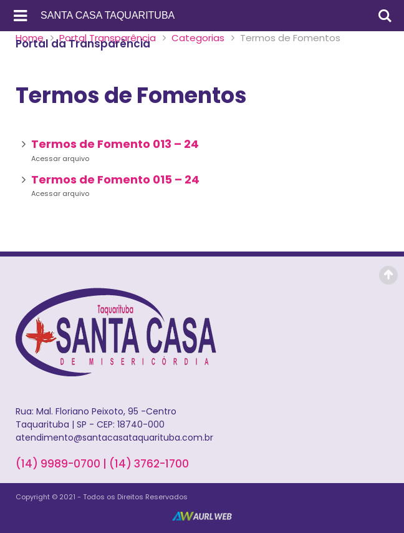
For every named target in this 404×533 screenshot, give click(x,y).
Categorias (197, 37)
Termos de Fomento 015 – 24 (115, 179)
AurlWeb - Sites (202, 516)
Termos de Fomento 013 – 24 (115, 144)
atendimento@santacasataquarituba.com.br (114, 437)
